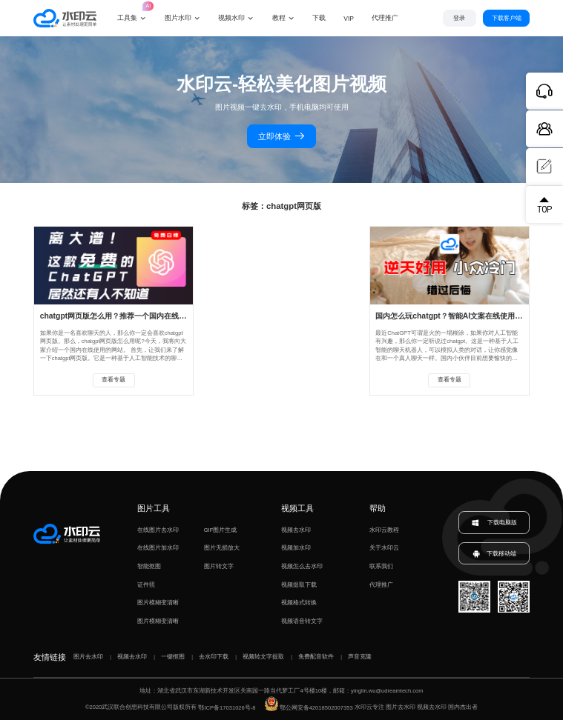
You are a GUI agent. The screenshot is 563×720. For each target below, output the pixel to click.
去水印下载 (213, 656)
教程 (279, 17)
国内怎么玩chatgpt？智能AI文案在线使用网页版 (456, 316)
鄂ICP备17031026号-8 (226, 707)
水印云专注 (369, 707)
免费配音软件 (316, 656)
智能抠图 (149, 566)
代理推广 (381, 584)
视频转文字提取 (263, 656)
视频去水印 (296, 530)
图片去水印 (88, 656)
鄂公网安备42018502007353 (309, 707)
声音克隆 (360, 656)
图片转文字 (219, 566)
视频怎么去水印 (302, 566)
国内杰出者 (463, 707)
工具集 (132, 11)
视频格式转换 (299, 602)
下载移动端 (494, 554)
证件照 (146, 584)
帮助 (377, 508)
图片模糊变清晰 (158, 602)
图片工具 (153, 508)
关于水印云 (384, 547)
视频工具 (297, 508)
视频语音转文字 (302, 621)
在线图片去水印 (158, 530)
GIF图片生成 (220, 530)
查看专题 (113, 379)
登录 (459, 18)
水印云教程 (384, 530)
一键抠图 (173, 656)
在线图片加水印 (158, 547)
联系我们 (381, 566)
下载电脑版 (494, 523)
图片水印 (178, 17)
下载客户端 (506, 18)
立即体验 (281, 136)
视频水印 (231, 17)
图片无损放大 (222, 547)
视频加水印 (296, 547)
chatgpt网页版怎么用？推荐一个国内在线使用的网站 (128, 316)
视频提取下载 (299, 584)
